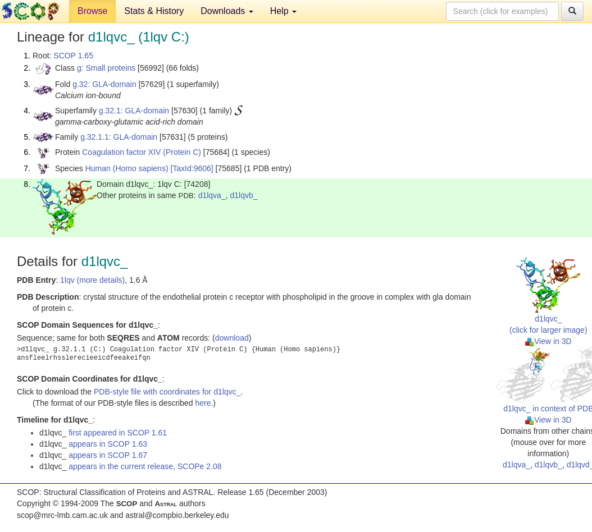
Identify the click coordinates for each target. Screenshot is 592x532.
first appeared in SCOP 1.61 (118, 432)
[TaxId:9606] (191, 168)
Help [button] (283, 11)
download (232, 337)
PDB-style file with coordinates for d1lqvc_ (167, 391)
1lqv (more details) (92, 280)
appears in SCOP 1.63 (108, 443)
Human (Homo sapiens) (127, 168)
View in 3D (548, 341)
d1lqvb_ (243, 195)
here (203, 402)
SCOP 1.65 (73, 55)
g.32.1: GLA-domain (134, 110)
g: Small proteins (106, 67)
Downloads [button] (227, 11)
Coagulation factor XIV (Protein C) (141, 152)
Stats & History (154, 11)
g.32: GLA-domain (104, 84)
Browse (92, 11)
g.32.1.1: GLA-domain (118, 136)
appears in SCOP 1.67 (108, 455)
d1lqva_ (212, 195)
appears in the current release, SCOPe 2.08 (145, 466)
